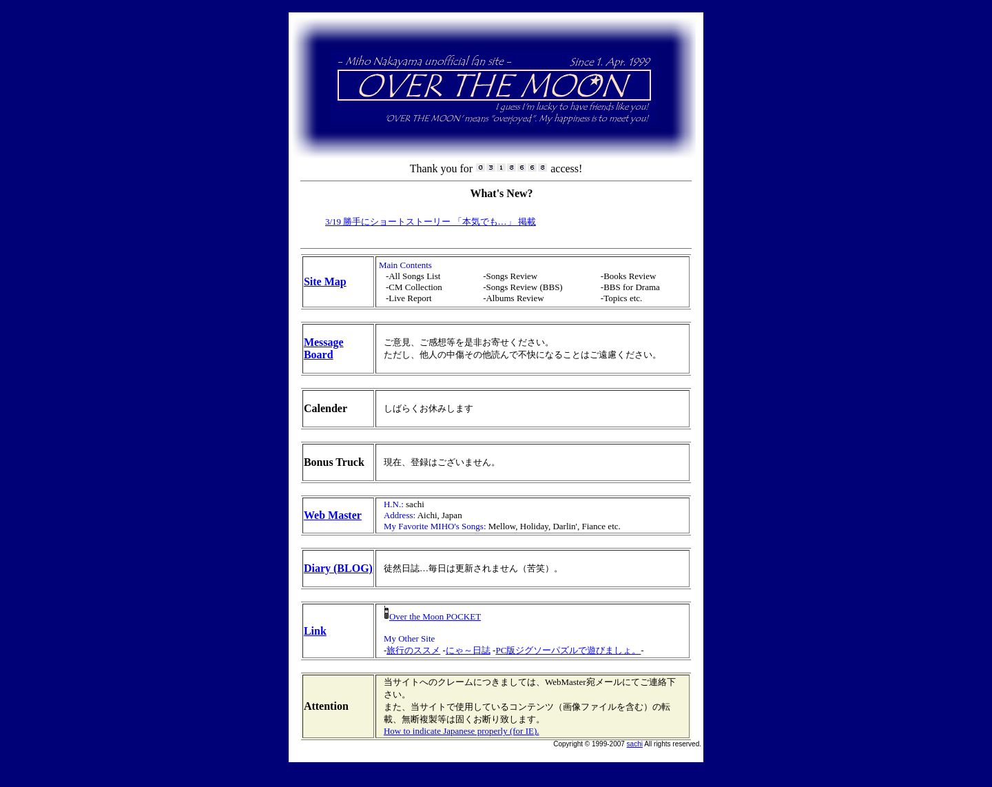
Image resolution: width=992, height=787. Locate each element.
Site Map (325, 281)
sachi (635, 744)
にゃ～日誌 (468, 650)
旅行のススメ (413, 650)
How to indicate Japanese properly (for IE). (461, 731)
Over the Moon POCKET (432, 616)
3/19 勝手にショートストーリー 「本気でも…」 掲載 (430, 221)
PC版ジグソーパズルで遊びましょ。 (568, 650)
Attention (326, 706)
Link (315, 631)
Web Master (333, 515)
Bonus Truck (334, 462)
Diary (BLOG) (338, 568)
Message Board (324, 348)
